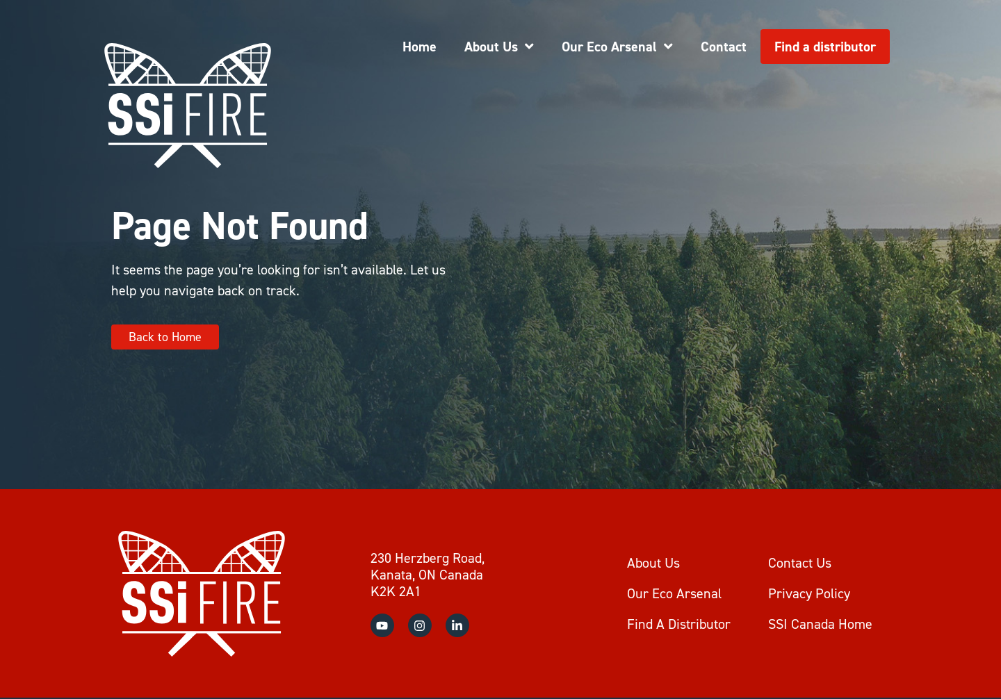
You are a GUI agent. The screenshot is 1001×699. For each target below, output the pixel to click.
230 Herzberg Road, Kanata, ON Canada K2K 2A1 (428, 574)
